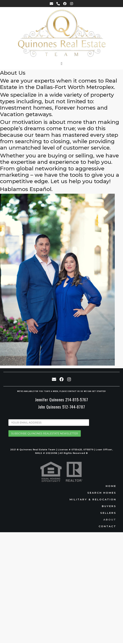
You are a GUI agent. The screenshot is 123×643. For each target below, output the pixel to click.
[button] (61, 63)
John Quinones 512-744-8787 (61, 407)
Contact (107, 526)
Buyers (109, 506)
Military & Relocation (93, 499)
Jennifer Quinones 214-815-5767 (61, 399)
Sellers (108, 512)
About (109, 519)
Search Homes (101, 492)
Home (111, 486)
